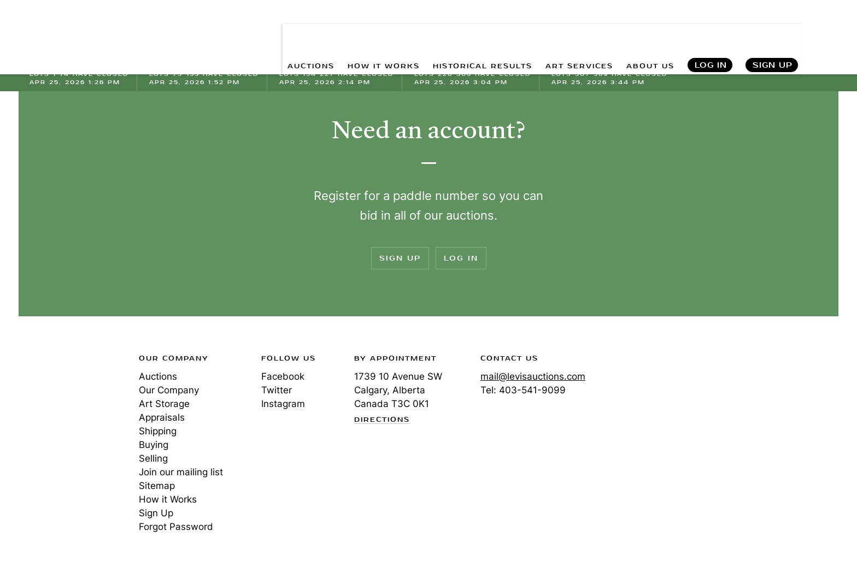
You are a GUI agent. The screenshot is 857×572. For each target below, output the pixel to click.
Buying (153, 444)
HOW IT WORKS (345, 33)
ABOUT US (645, 33)
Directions (382, 420)
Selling (153, 458)
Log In (710, 33)
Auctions (158, 376)
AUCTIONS (264, 33)
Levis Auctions (87, 33)
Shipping (158, 431)
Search (828, 33)
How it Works (168, 499)
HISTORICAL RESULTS (457, 33)
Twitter (276, 390)
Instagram (283, 403)
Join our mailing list (181, 472)
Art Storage (164, 403)
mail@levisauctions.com (532, 376)
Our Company (169, 390)
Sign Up (773, 33)
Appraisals (162, 417)
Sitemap (157, 485)
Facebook (282, 376)
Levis (65, 397)
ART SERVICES (566, 33)
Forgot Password (176, 526)
